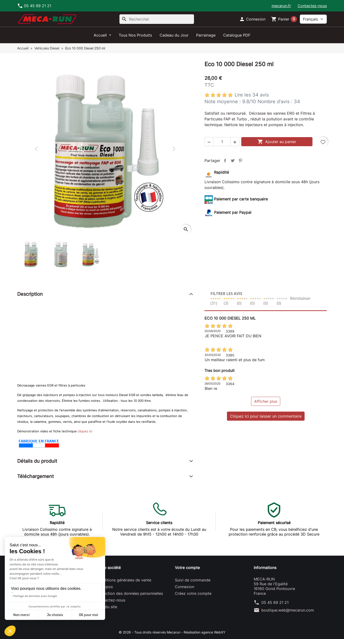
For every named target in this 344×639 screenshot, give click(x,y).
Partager (225, 160)
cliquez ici (85, 431)
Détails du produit (37, 461)
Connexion (184, 586)
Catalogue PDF (236, 35)
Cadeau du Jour (174, 35)
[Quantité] (222, 141)
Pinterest (240, 160)
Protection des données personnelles (129, 593)
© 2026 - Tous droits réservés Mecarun (150, 632)
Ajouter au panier (277, 142)
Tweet (233, 160)
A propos (104, 586)
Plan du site (106, 606)
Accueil (101, 35)
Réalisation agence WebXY (204, 632)
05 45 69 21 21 (275, 602)
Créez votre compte (193, 593)
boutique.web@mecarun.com (287, 610)
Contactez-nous (312, 5)
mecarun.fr (281, 5)
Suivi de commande (192, 580)
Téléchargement (35, 476)
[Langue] (313, 19)
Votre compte (187, 567)
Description (30, 294)
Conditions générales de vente (123, 580)
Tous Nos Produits (135, 35)
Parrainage (205, 35)
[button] (252, 19)
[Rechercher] (156, 19)
